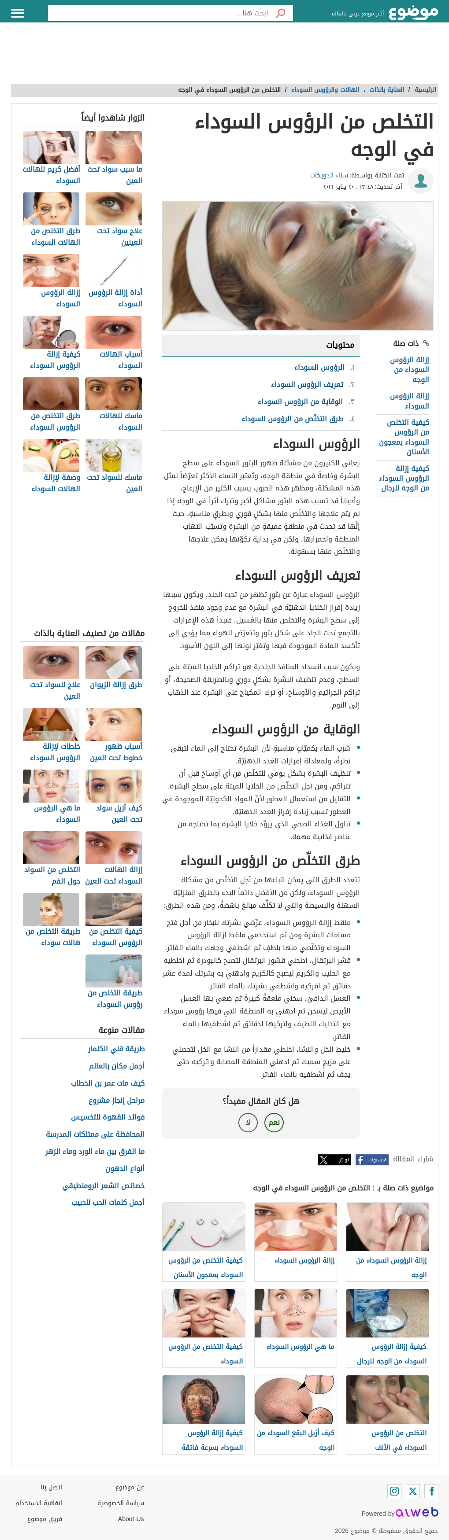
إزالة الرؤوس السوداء (409, 401)
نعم (274, 1122)
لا (248, 1122)
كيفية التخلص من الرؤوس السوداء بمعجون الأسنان (404, 437)
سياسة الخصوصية (120, 1503)
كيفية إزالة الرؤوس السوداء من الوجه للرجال (404, 478)
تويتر (344, 1159)
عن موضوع (129, 1487)
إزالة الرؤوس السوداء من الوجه (409, 370)
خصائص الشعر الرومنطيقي (103, 1186)
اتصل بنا (51, 1487)
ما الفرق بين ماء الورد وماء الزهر (95, 1152)
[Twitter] (413, 1491)
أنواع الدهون (125, 1169)
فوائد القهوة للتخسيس (108, 1117)
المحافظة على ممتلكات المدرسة (95, 1134)
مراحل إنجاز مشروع (117, 1100)
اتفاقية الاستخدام (38, 1503)
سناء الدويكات (329, 175)
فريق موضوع (44, 1519)
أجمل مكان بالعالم (117, 1066)
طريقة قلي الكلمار (116, 1049)
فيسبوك (377, 1159)
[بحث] (280, 13)
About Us (131, 1519)
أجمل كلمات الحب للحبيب (108, 1203)
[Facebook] (431, 1491)
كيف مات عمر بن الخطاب (108, 1083)
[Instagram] (394, 1491)
